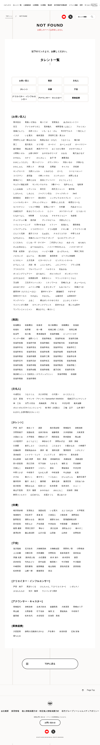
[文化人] (16, 389)
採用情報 (15, 713)
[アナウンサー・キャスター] (27, 603)
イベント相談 (73, 5)
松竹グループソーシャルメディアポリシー (80, 713)
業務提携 (76, 98)
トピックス (7, 5)
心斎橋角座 (27, 5)
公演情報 (35, 5)
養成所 (50, 5)
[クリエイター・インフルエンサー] (31, 582)
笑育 (81, 5)
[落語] (15, 320)
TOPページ (9, 16)
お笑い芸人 (24, 81)
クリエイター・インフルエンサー (24, 97)
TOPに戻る (50, 665)
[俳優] (15, 506)
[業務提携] (17, 627)
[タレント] (17, 423)
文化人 (76, 81)
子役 (76, 89)
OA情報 (43, 5)
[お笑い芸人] (19, 116)
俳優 (50, 89)
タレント (24, 89)
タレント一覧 (17, 5)
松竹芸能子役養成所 (60, 5)
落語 (50, 81)
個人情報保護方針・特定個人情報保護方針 (40, 713)
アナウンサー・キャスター (50, 98)
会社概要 (5, 713)
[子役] (15, 544)
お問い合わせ (50, 724)
